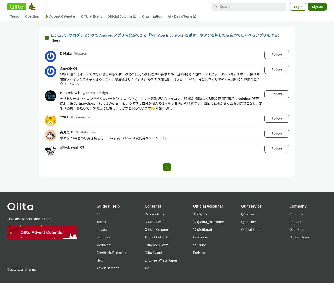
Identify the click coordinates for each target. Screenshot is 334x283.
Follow (277, 54)
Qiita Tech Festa (156, 245)
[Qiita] (16, 6)
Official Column (122, 16)
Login (298, 6)
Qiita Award (153, 252)
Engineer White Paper (161, 260)
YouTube (199, 245)
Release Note (154, 214)
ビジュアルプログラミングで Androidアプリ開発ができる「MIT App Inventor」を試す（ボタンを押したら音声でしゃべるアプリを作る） (166, 35)
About (101, 214)
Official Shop (250, 229)
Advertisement (107, 268)
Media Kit (103, 245)
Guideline (103, 237)
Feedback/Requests (111, 252)
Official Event (91, 16)
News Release (299, 237)
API (147, 268)
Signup (317, 6)
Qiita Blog (296, 229)
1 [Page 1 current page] (167, 167)
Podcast (199, 252)
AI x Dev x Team (182, 16)
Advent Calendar (60, 16)
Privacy (101, 229)
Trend (14, 16)
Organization (152, 16)
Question (32, 16)
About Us (296, 214)
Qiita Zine (248, 221)
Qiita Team (249, 214)
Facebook (200, 237)
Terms (101, 221)
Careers (295, 221)
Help (100, 260)
